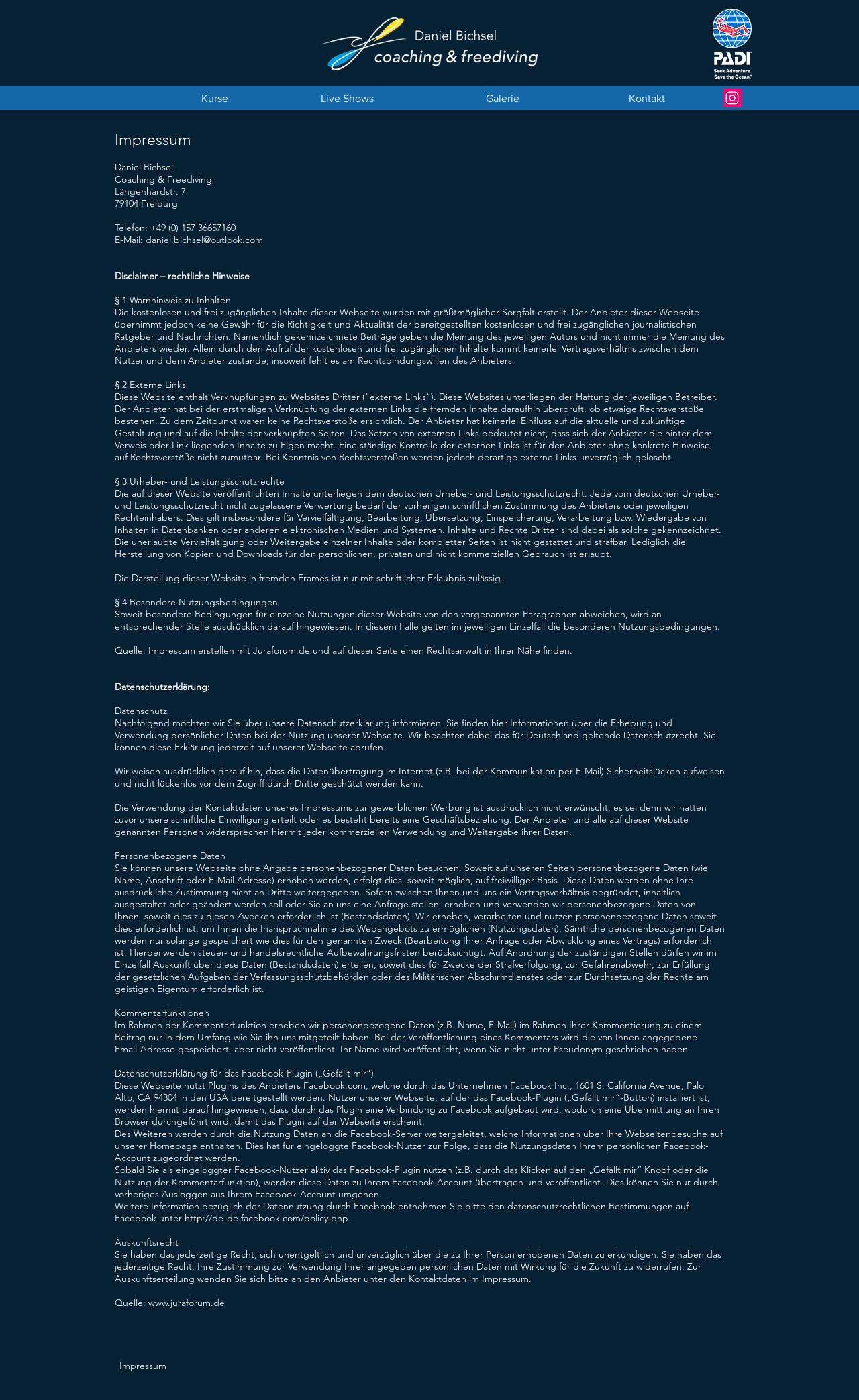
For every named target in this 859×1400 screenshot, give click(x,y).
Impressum (142, 1366)
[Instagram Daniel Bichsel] (732, 98)
